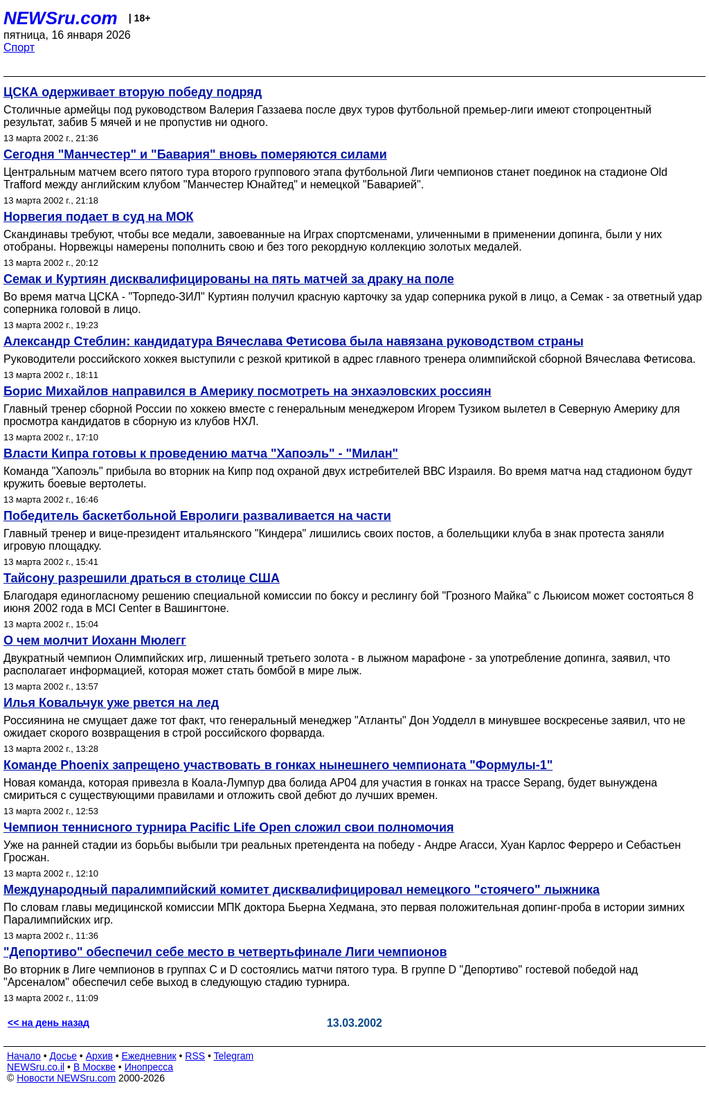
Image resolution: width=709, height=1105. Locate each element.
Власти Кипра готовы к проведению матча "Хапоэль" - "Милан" (200, 453)
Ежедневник (149, 1055)
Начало (24, 1055)
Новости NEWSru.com (66, 1078)
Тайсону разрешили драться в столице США (141, 578)
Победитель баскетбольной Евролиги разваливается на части (197, 516)
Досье (63, 1055)
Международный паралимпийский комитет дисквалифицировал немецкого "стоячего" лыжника (301, 890)
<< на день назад (48, 1022)
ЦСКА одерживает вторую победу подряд (132, 92)
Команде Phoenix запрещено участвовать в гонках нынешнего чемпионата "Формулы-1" (278, 765)
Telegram (234, 1055)
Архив (99, 1055)
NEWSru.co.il (35, 1066)
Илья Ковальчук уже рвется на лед (111, 703)
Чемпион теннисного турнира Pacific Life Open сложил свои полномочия (228, 827)
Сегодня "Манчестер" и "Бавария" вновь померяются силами (195, 154)
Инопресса (149, 1066)
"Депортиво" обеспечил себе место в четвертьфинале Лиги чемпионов (225, 952)
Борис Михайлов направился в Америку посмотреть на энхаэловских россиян (247, 391)
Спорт (19, 47)
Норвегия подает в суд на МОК (98, 217)
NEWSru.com (60, 18)
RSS (195, 1055)
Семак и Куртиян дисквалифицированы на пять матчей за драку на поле (228, 279)
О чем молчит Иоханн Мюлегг (94, 640)
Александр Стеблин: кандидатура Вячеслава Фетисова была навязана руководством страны (293, 341)
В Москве (94, 1066)
